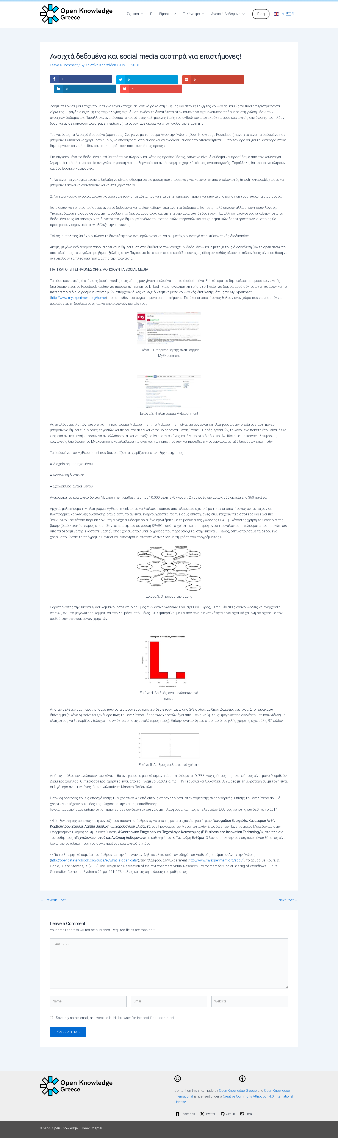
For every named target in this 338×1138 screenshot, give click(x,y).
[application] (142, 14)
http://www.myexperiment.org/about (217, 850)
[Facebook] (186, 1105)
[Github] (230, 1105)
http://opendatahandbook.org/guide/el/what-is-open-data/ (95, 850)
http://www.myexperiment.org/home (78, 288)
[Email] (249, 1105)
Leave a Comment (64, 65)
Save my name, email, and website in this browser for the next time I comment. (115, 1009)
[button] (260, 14)
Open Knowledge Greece (238, 1081)
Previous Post (53, 890)
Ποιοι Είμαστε (164, 14)
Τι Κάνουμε (194, 14)
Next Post (288, 890)
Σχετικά (136, 14)
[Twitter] (210, 1105)
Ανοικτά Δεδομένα (228, 14)
